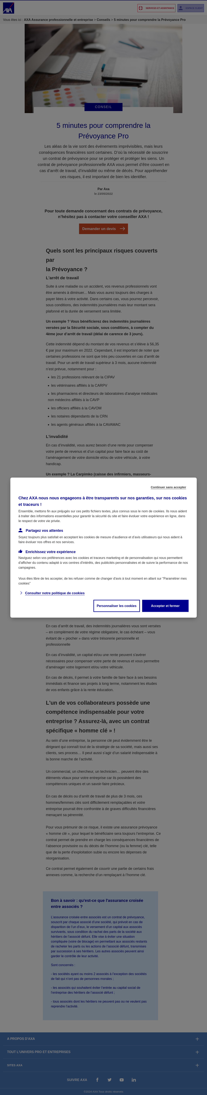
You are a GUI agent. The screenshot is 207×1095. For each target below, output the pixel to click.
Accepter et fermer (165, 605)
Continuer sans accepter (168, 487)
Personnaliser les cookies (117, 605)
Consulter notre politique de (55, 593)
